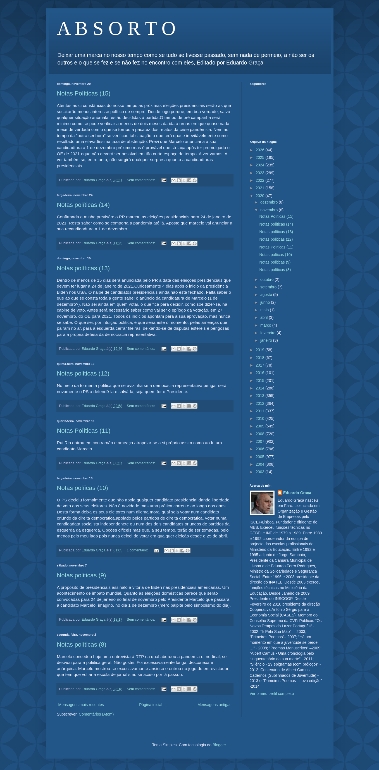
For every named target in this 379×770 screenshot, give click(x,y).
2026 (260, 150)
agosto (266, 294)
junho (265, 302)
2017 (260, 365)
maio (265, 310)
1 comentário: (138, 550)
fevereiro (268, 333)
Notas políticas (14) (83, 204)
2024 (260, 165)
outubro (267, 279)
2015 (260, 380)
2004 (260, 464)
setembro (269, 287)
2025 (260, 157)
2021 (260, 188)
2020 (260, 195)
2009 (260, 426)
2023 (260, 173)
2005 (260, 457)
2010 (260, 418)
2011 (260, 411)
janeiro (266, 340)
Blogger (219, 745)
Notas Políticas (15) (84, 93)
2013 (260, 395)
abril (264, 317)
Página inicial (150, 704)
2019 (260, 350)
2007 (260, 441)
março (266, 325)
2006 (260, 449)
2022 (260, 180)
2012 (260, 403)
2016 (260, 372)
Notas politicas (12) (83, 373)
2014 (260, 388)
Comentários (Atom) (96, 714)
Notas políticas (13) (83, 268)
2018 (260, 357)
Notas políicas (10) (82, 487)
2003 (260, 472)
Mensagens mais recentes (81, 704)
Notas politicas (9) (81, 575)
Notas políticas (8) (81, 644)
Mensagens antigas (214, 704)
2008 (260, 434)
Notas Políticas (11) (84, 430)
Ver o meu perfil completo (272, 693)
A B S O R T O (116, 28)
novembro (269, 210)
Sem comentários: (141, 180)
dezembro (269, 202)
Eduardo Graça (297, 493)
